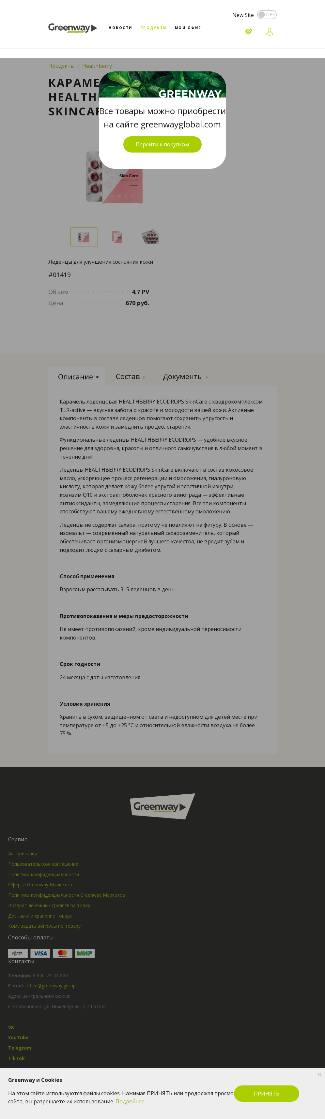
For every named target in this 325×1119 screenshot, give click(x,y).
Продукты (153, 27)
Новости (120, 27)
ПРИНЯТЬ (266, 1093)
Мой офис (188, 27)
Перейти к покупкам (162, 144)
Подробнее (130, 1101)
